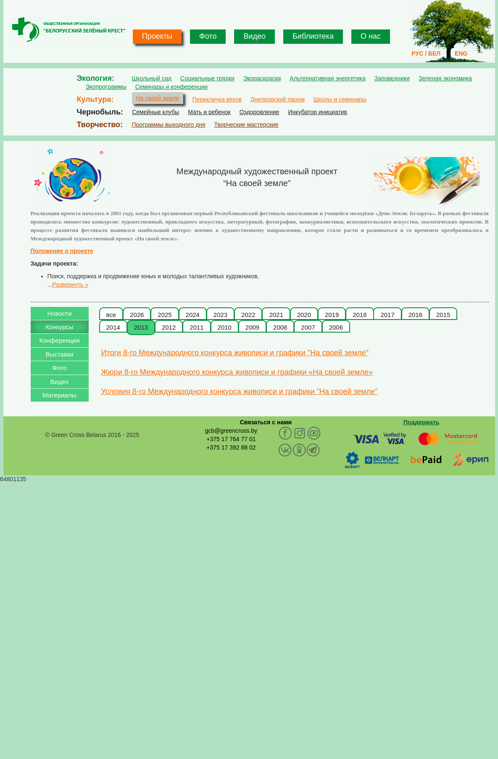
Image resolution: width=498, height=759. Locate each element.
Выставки (59, 354)
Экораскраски (262, 78)
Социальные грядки (207, 78)
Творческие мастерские (246, 124)
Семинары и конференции (171, 86)
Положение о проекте (62, 251)
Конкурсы (59, 326)
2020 (304, 314)
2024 (193, 314)
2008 (280, 327)
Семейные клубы (155, 112)
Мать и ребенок (209, 112)
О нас (371, 36)
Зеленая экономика (445, 78)
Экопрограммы (106, 86)
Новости (59, 313)
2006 (336, 327)
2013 (141, 327)
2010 (225, 327)
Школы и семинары (340, 99)
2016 (415, 314)
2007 (308, 327)
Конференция (59, 340)
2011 (196, 327)
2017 (387, 314)
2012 (169, 327)
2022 (248, 314)
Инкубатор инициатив (318, 112)
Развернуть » (70, 284)
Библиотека (313, 36)
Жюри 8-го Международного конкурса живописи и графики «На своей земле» (237, 372)
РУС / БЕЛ (425, 53)
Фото (207, 36)
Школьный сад (152, 78)
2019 (332, 314)
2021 (276, 314)
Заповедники (392, 78)
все (111, 314)
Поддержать (421, 422)
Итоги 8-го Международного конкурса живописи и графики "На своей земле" (235, 353)
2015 (443, 314)
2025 (164, 314)
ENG (461, 53)
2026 (137, 314)
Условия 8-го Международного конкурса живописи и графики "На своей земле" (239, 391)
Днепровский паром (277, 99)
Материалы (59, 395)
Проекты (157, 36)
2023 (220, 314)
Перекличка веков (217, 99)
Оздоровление (259, 112)
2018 (359, 314)
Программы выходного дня (169, 124)
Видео (254, 36)
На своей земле (157, 98)
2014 (113, 327)
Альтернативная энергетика (327, 78)
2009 (252, 327)
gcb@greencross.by (231, 430)
